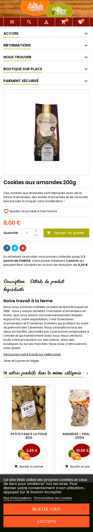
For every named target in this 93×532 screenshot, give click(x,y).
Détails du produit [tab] (47, 282)
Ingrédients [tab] (13, 290)
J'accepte (46, 521)
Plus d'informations (17, 498)
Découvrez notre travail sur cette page (32, 354)
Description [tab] (14, 282)
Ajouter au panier (66, 232)
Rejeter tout (46, 509)
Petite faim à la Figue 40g (29, 436)
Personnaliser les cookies (53, 498)
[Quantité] (27, 233)
